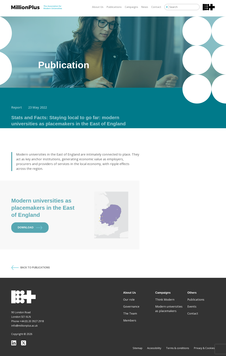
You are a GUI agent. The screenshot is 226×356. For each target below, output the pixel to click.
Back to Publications (30, 277)
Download (30, 238)
